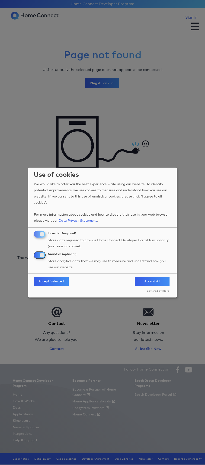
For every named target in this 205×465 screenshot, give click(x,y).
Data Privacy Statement (78, 220)
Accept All (152, 281)
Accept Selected (51, 281)
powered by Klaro (158, 291)
